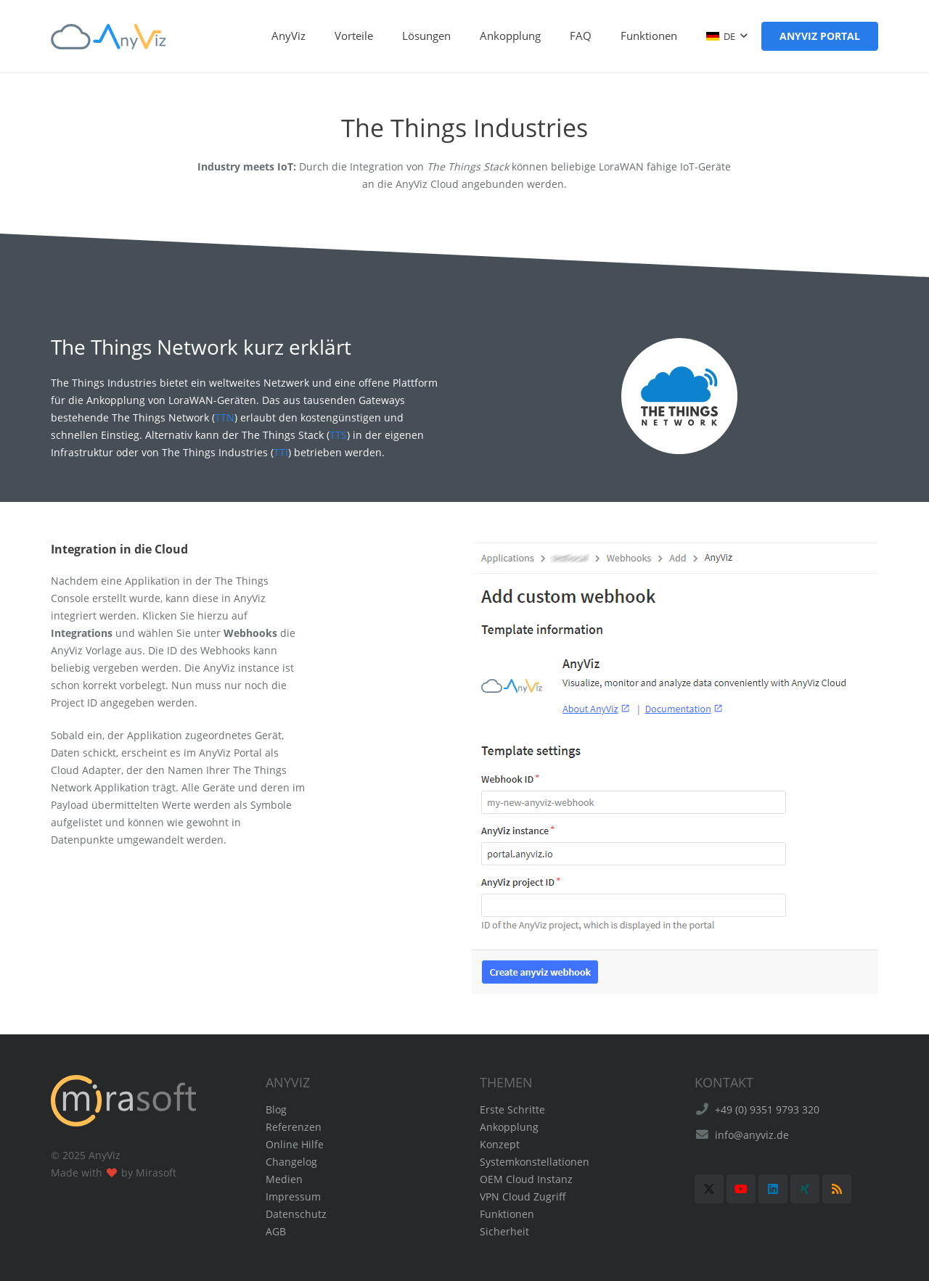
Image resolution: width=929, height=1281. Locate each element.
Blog (276, 1109)
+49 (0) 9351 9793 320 (767, 1109)
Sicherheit (504, 1231)
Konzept (500, 1144)
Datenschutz (296, 1214)
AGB (276, 1231)
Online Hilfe (295, 1144)
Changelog (291, 1162)
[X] (709, 1188)
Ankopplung (509, 1127)
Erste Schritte (512, 1109)
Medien (284, 1179)
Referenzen (294, 1127)
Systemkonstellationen (534, 1162)
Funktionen (507, 1214)
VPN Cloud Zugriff (523, 1196)
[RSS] (836, 1188)
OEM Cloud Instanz (526, 1179)
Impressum (293, 1196)
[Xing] (804, 1188)
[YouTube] (741, 1188)
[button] (726, 36)
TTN (224, 417)
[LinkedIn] (772, 1188)
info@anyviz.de (752, 1135)
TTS (338, 435)
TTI (281, 452)
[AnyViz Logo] (108, 36)
